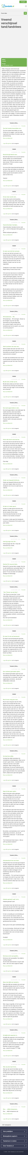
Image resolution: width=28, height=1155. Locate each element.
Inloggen (23, 1)
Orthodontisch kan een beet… (11, 860)
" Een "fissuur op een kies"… (11, 592)
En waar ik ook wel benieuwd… (11, 636)
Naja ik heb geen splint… (10, 791)
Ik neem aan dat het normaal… (11, 251)
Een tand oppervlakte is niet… (11, 408)
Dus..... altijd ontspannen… (10, 1109)
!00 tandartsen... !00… (9, 316)
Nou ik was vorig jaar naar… (10, 699)
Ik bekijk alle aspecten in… (10, 1035)
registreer (9, 143)
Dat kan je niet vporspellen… (11, 956)
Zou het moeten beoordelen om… (12, 128)
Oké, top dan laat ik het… (10, 1067)
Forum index (4, 13)
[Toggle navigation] (26, 6)
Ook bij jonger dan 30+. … (10, 541)
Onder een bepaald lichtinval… (11, 480)
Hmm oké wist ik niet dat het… (11, 439)
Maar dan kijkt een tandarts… (11, 982)
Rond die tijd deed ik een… (10, 154)
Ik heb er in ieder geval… (10, 506)
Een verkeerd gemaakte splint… (12, 671)
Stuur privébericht (7, 138)
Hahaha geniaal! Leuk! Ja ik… (11, 899)
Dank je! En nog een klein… (10, 564)
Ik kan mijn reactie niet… (10, 197)
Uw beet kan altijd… (8, 756)
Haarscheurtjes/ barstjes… (10, 225)
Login (4, 143)
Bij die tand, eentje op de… (10, 381)
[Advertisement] (14, 43)
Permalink (23, 126)
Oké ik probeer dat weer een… (11, 346)
